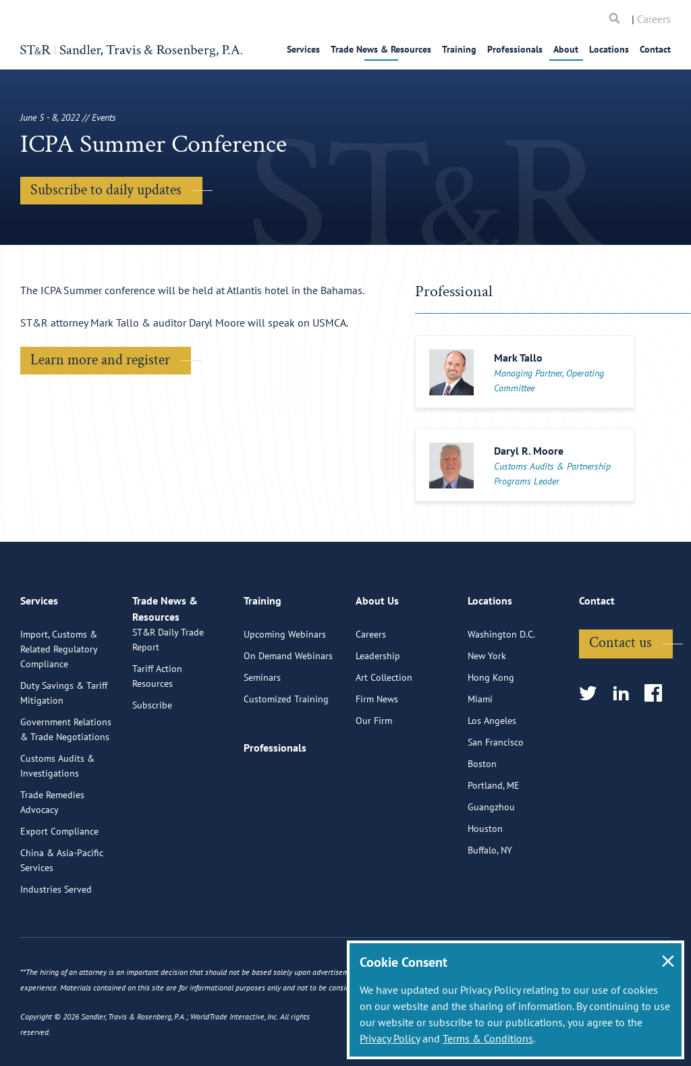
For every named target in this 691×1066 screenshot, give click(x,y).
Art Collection (384, 729)
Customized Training (286, 750)
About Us (377, 658)
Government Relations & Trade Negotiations (65, 780)
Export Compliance (59, 882)
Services (303, 49)
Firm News (377, 750)
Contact (655, 49)
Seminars (262, 729)
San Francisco (496, 793)
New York (487, 707)
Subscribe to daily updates (106, 190)
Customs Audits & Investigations (57, 817)
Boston (482, 815)
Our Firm (374, 772)
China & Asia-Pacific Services (61, 911)
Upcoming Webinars (285, 685)
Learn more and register (100, 360)
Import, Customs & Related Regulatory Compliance (58, 700)
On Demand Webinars (288, 707)
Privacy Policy (390, 1038)
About (565, 49)
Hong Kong (491, 729)
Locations (609, 49)
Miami (480, 750)
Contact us (620, 694)
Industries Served (56, 940)
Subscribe (152, 772)
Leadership (378, 707)
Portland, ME (494, 837)
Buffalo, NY (490, 901)
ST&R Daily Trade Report (168, 706)
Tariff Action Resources (157, 742)
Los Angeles (492, 772)
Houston (485, 880)
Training (459, 49)
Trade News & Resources (381, 49)
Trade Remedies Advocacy (52, 853)
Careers (654, 19)
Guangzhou (491, 858)
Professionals (515, 49)
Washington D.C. (501, 685)
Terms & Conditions (488, 1038)
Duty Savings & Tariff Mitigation (63, 744)
